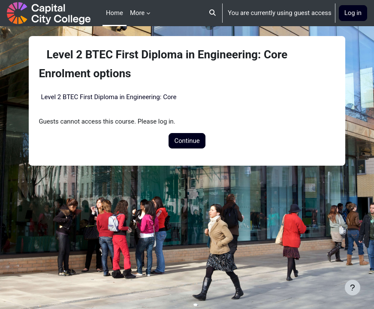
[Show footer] (352, 287)
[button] (213, 13)
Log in (353, 13)
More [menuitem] (137, 13)
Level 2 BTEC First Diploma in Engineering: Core (108, 97)
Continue (186, 141)
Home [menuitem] (114, 13)
